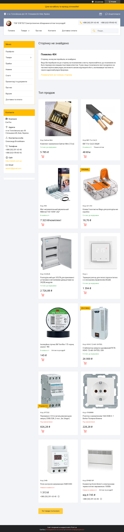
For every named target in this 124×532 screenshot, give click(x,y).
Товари (24, 31)
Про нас (39, 31)
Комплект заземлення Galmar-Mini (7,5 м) (57, 144)
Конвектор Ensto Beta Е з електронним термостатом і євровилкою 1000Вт (98, 485)
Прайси (9, 64)
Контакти (52, 31)
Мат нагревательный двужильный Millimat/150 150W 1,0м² (54, 210)
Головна (11, 31)
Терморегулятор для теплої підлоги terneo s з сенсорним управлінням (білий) (100, 279)
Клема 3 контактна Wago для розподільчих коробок (100, 210)
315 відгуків (99, 2)
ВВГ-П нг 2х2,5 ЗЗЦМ (91, 144)
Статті (8, 76)
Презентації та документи (16, 82)
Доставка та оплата (14, 100)
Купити (42, 156)
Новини (9, 69)
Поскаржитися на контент (55, 530)
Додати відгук (114, 14)
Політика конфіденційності (74, 530)
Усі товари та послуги (50, 511)
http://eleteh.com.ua (14, 161)
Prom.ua (74, 527)
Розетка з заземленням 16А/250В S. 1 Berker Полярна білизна (98, 417)
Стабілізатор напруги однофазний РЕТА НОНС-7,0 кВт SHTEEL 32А (99, 349)
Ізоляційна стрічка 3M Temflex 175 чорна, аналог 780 (57, 345)
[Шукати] (94, 31)
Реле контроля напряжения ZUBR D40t (56, 484)
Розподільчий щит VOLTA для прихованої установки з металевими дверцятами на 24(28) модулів (57, 280)
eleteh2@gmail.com (13, 168)
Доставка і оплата (69, 31)
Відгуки (9, 94)
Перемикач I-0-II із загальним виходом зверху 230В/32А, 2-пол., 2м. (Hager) (56, 417)
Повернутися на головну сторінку (56, 75)
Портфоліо (10, 52)
